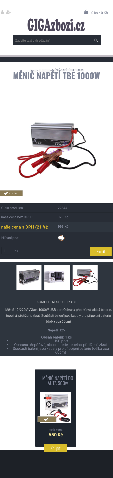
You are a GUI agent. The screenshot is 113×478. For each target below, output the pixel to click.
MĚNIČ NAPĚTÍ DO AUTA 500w (57, 381)
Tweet (83, 199)
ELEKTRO (44, 70)
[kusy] (6, 250)
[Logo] (56, 24)
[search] (96, 40)
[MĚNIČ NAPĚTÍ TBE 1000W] (56, 112)
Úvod (33, 70)
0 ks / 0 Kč (99, 13)
